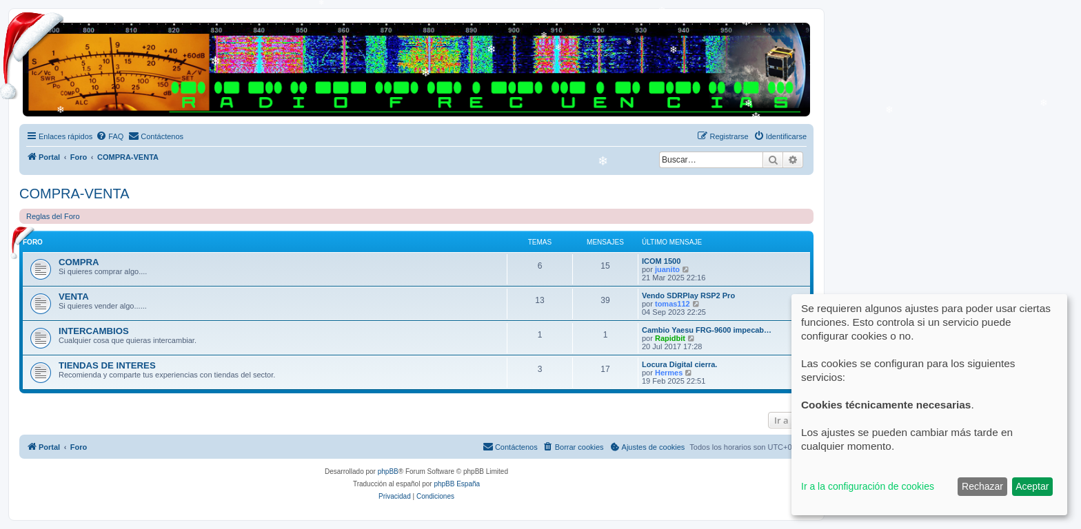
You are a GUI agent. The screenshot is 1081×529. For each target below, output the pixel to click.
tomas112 (672, 304)
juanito (667, 269)
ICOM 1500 (661, 261)
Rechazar (982, 486)
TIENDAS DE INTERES (107, 365)
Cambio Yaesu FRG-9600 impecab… (706, 330)
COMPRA (79, 262)
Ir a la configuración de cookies (867, 486)
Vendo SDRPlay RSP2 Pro (688, 295)
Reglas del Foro (53, 216)
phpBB (388, 471)
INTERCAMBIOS (94, 331)
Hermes (669, 373)
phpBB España (457, 484)
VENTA (74, 296)
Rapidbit (670, 338)
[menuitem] (109, 136)
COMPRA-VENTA (74, 193)
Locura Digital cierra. (679, 364)
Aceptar (1032, 486)
